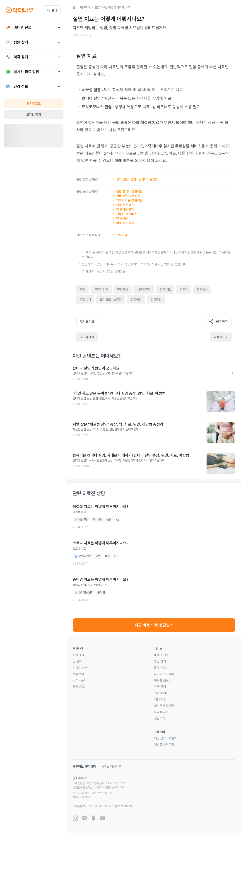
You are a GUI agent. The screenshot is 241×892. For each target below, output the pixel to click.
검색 (52, 10)
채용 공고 (78, 686)
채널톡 (173, 738)
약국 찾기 (160, 686)
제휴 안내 (78, 674)
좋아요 (87, 322)
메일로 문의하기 (164, 744)
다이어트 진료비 (164, 674)
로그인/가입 (33, 114)
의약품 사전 (161, 712)
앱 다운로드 (34, 103)
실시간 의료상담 (164, 705)
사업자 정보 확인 (124, 788)
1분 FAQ (159, 699)
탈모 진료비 (161, 667)
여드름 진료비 (162, 680)
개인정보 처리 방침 (84, 766)
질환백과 (159, 718)
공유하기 (218, 321)
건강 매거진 (161, 693)
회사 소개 (78, 655)
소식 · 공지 (79, 680)
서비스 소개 (80, 667)
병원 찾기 (160, 661)
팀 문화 (77, 661)
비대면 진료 (161, 655)
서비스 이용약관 (111, 766)
